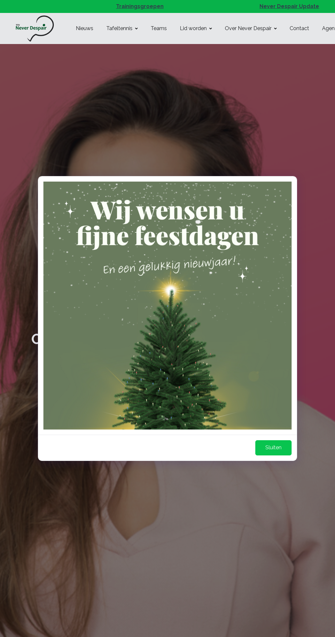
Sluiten (273, 447)
